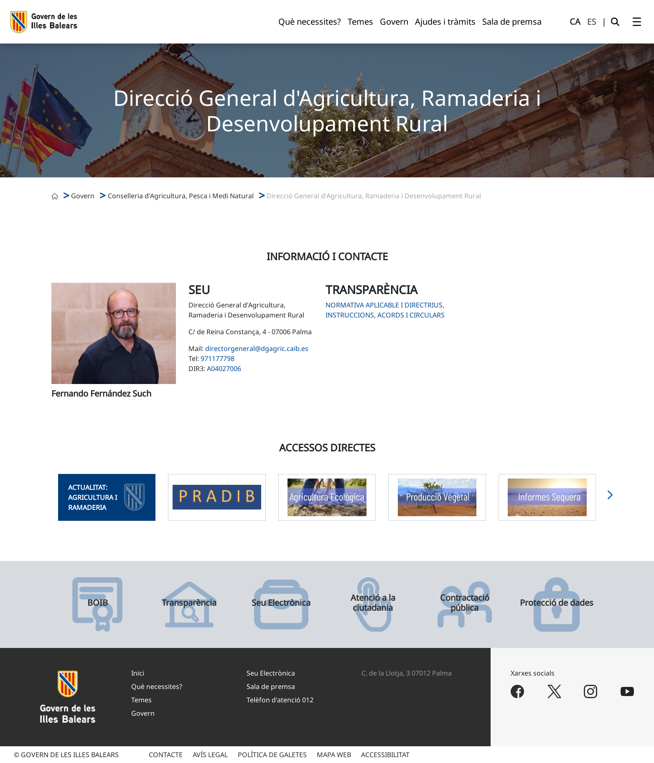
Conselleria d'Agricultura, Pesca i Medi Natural (181, 195)
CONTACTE (166, 754)
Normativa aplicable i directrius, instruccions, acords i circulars (385, 310)
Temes (141, 699)
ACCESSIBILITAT (385, 754)
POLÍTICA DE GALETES (272, 754)
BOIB (97, 603)
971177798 (217, 358)
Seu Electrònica (281, 603)
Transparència (189, 603)
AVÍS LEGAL (210, 754)
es (591, 21)
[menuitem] (309, 21)
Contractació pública (464, 603)
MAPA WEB (334, 754)
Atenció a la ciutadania (373, 603)
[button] (610, 497)
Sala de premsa (271, 686)
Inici (137, 673)
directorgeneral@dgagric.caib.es (256, 348)
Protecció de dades (556, 603)
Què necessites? (156, 686)
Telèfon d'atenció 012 (280, 699)
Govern (82, 195)
